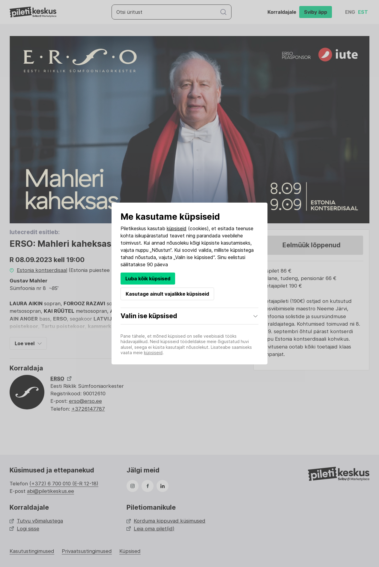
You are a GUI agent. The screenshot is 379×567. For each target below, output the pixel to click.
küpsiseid (177, 228)
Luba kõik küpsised (147, 279)
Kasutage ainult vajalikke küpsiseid (167, 294)
